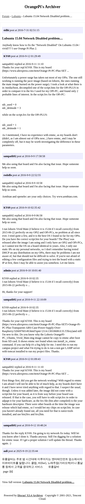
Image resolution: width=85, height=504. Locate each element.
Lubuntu (16, 16)
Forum (5, 16)
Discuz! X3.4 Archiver (30, 495)
